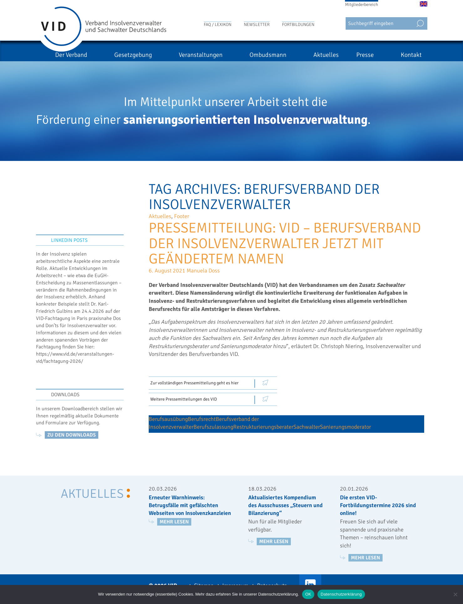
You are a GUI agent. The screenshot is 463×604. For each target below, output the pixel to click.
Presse (374, 55)
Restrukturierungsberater (263, 426)
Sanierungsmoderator (345, 426)
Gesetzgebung (170, 55)
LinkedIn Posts (69, 240)
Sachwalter (306, 426)
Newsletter (257, 24)
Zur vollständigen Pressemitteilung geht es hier (194, 383)
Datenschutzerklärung (341, 594)
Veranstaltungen (229, 55)
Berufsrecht (202, 419)
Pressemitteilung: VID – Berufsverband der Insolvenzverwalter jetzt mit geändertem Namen (285, 243)
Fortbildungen (298, 24)
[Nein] (455, 594)
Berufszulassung (213, 426)
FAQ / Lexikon (217, 24)
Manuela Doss (203, 270)
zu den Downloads (71, 435)
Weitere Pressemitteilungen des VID (183, 399)
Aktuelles (335, 55)
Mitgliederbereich (361, 4)
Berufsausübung (168, 419)
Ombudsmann (286, 55)
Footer (181, 216)
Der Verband (118, 55)
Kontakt (411, 55)
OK (308, 594)
